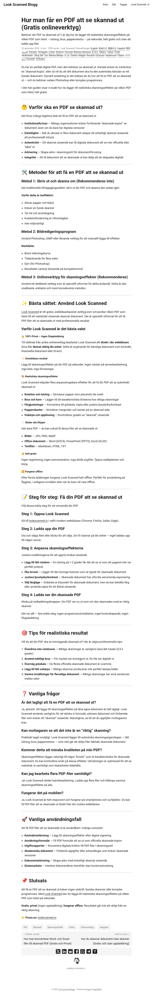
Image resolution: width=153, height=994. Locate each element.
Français (33, 52)
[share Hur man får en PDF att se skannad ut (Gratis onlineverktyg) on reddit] (70, 951)
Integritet (104, 927)
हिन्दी (128, 48)
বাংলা (127, 55)
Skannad (37, 927)
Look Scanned (30, 311)
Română (91, 55)
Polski (117, 52)
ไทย (46, 55)
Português (43, 52)
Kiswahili (30, 59)
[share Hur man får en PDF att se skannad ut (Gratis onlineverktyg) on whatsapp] (82, 951)
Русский (69, 52)
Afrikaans (40, 59)
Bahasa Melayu (56, 55)
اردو (24, 59)
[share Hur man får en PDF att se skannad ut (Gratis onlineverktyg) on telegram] (88, 951)
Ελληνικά (99, 55)
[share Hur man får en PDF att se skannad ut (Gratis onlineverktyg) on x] (58, 951)
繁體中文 (112, 48)
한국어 (95, 52)
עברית (67, 55)
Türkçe (110, 52)
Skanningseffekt (55, 927)
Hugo (88, 989)
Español (121, 48)
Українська (111, 55)
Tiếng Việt (38, 55)
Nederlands (27, 55)
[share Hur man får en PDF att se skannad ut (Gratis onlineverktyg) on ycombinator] (95, 951)
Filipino (121, 55)
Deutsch (60, 52)
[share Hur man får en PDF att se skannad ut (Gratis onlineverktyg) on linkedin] (64, 951)
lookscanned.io (38, 520)
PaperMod (97, 989)
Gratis (72, 927)
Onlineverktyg (87, 927)
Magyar (82, 55)
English (94, 48)
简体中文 (103, 48)
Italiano (102, 52)
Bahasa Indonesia (82, 52)
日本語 (52, 52)
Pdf (25, 927)
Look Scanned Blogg (20, 4)
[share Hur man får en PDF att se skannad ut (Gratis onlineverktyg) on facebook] (76, 951)
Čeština (74, 55)
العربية (25, 52)
